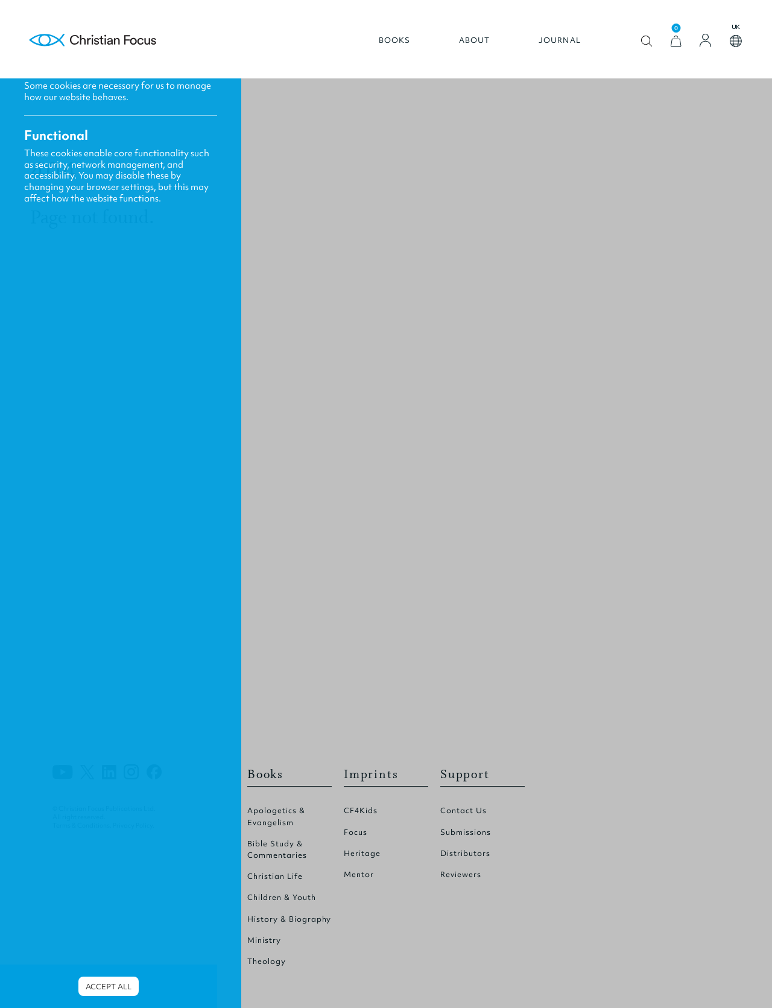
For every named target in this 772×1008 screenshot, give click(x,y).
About (474, 40)
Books (395, 40)
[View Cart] (676, 41)
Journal (560, 40)
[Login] (706, 40)
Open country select (736, 41)
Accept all (108, 986)
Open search (647, 41)
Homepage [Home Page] (93, 41)
